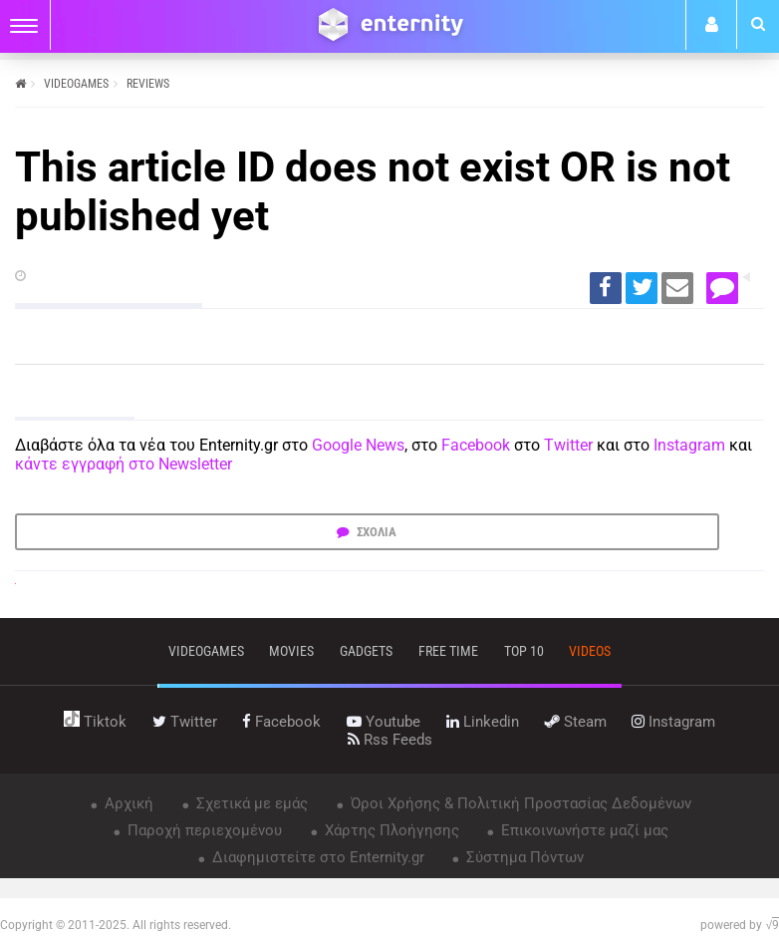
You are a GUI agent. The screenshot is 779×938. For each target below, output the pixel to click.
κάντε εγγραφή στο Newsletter (123, 464)
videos (590, 651)
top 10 (524, 651)
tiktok (95, 722)
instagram (673, 722)
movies (291, 651)
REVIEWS (148, 84)
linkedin (482, 722)
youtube (383, 722)
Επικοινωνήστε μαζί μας (582, 830)
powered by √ (739, 925)
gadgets (366, 651)
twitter (184, 722)
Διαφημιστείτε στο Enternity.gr (316, 857)
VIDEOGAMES (76, 84)
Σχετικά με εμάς (250, 803)
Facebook (475, 445)
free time (448, 651)
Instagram (689, 445)
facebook (281, 722)
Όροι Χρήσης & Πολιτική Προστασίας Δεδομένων (519, 803)
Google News (358, 445)
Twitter (568, 445)
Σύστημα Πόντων (523, 857)
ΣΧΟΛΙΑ (375, 531)
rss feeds (390, 740)
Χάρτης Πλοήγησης (390, 830)
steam (576, 722)
